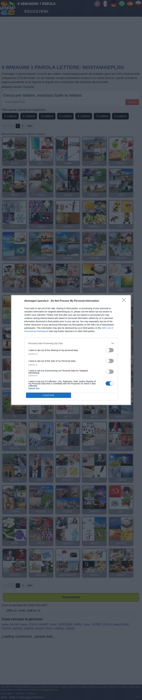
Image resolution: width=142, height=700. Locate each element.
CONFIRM (48, 395)
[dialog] (71, 350)
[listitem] (71, 343)
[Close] (125, 301)
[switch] (110, 350)
